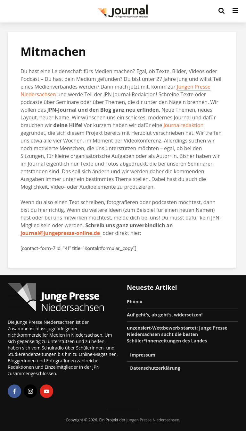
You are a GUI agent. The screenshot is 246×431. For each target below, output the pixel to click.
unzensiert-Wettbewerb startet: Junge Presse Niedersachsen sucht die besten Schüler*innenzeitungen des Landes (177, 334)
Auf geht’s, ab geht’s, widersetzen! (164, 315)
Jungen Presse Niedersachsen (153, 420)
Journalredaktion (183, 125)
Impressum (142, 355)
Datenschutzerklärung (155, 368)
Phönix (134, 301)
